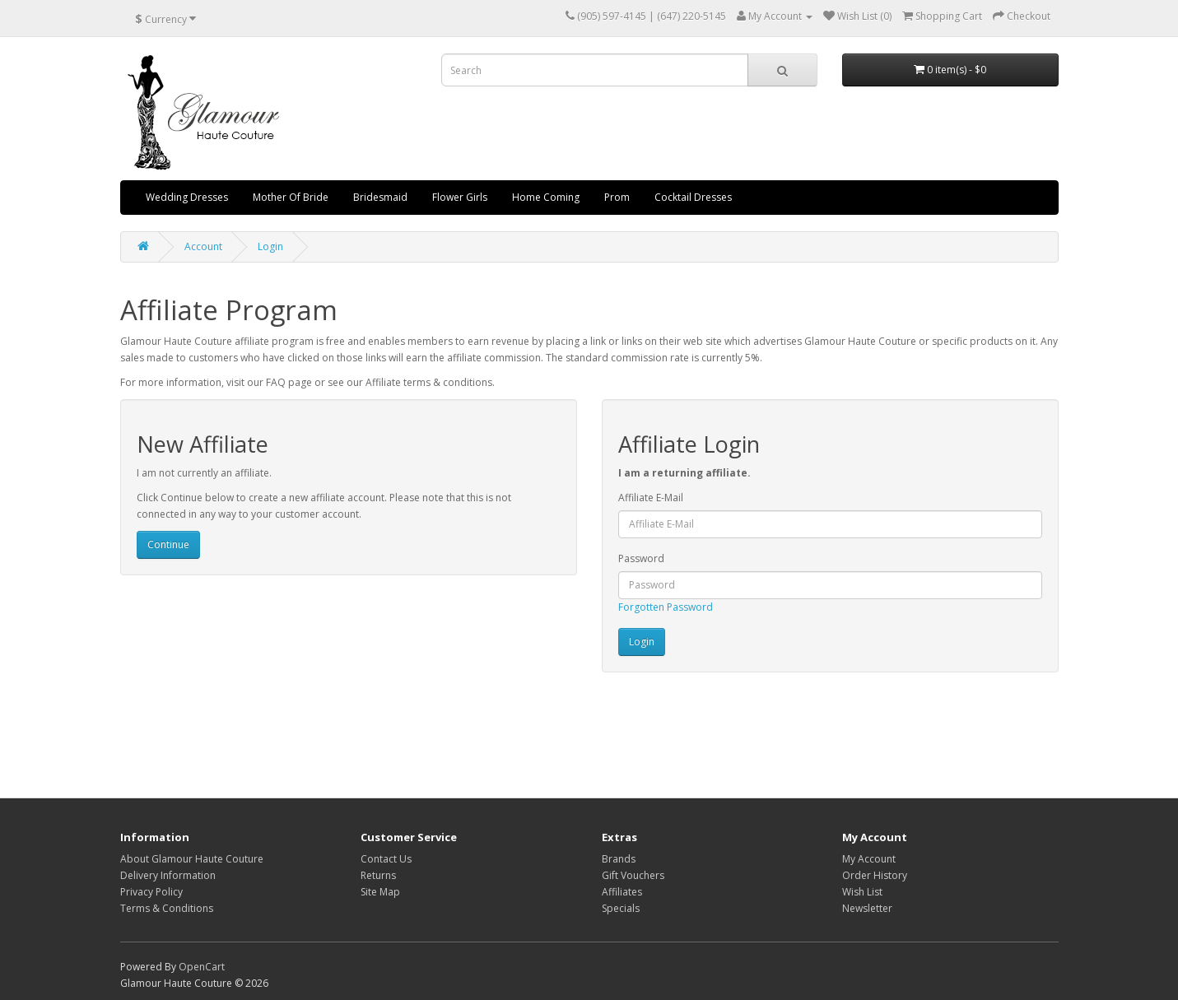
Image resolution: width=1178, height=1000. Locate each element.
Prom (617, 197)
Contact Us (386, 859)
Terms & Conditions (166, 908)
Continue (168, 544)
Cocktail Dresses (693, 197)
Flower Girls (459, 197)
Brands (619, 859)
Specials (621, 908)
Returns (378, 875)
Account (203, 246)
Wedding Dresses (187, 197)
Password (641, 558)
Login (270, 246)
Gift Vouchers (633, 875)
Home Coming (546, 197)
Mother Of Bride (290, 197)
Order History (874, 875)
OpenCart (202, 967)
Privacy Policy (151, 892)
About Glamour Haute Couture (191, 859)
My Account (869, 859)
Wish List (862, 892)
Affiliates (622, 892)
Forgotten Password (665, 607)
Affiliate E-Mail (650, 498)
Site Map (380, 892)
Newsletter (867, 908)
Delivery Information (168, 875)
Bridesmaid (380, 197)
